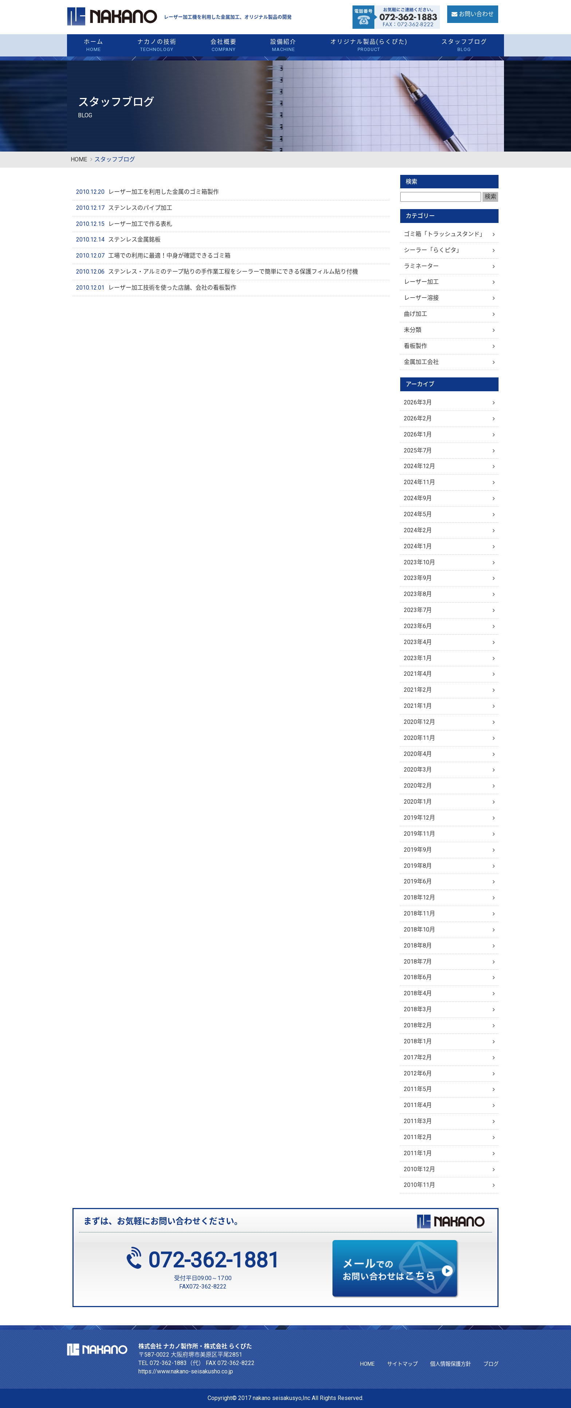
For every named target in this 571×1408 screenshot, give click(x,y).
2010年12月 (419, 1169)
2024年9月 (418, 498)
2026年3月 (418, 402)
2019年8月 (418, 865)
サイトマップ (402, 1364)
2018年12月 (419, 897)
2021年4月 (418, 673)
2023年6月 (418, 626)
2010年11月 (419, 1184)
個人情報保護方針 (450, 1364)
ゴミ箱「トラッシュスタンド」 (444, 234)
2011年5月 (418, 1089)
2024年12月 (419, 466)
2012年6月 (418, 1073)
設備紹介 (283, 46)
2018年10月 (419, 929)
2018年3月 (418, 1009)
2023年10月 (419, 562)
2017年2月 (418, 1057)
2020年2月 (418, 785)
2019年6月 (418, 881)
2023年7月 (418, 610)
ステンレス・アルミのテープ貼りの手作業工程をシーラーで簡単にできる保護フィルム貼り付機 (233, 271)
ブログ (491, 1364)
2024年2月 (418, 530)
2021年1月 (418, 705)
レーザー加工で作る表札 (140, 223)
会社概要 (223, 46)
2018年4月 (418, 993)
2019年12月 (419, 817)
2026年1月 (418, 434)
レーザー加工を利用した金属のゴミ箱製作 (163, 191)
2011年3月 (418, 1121)
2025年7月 (418, 450)
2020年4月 (418, 753)
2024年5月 (418, 514)
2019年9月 (418, 849)
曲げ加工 (415, 313)
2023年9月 (418, 577)
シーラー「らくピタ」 (433, 250)
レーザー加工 (421, 281)
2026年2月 (418, 418)
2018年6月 (418, 977)
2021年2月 (418, 689)
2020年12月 (419, 721)
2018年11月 (419, 913)
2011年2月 (418, 1137)
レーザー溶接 (421, 297)
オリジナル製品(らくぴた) (369, 46)
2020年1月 (418, 801)
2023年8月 (418, 594)
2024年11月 (419, 482)
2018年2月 (418, 1025)
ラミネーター (421, 266)
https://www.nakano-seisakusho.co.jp (185, 1371)
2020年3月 (418, 769)
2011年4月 (418, 1105)
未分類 (412, 329)
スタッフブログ (464, 46)
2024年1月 (418, 546)
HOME (79, 159)
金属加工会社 (421, 361)
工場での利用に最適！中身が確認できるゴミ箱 (169, 255)
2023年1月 (418, 658)
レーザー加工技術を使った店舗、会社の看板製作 (172, 287)
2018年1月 (418, 1041)
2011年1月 (418, 1153)
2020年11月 (419, 737)
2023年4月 (418, 642)
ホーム (93, 46)
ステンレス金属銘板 (134, 239)
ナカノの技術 (157, 46)
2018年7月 (418, 961)
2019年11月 (419, 833)
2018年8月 (418, 945)
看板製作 (415, 345)
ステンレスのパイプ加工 (140, 207)
